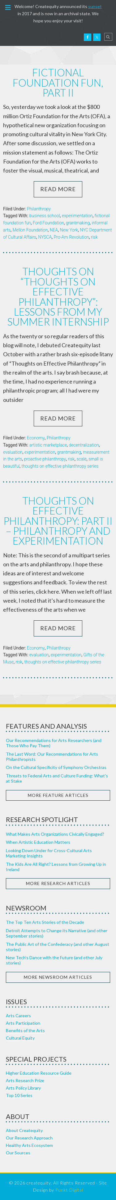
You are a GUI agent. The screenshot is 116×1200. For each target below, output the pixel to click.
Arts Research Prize (25, 1080)
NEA (54, 229)
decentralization (84, 445)
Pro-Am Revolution (71, 237)
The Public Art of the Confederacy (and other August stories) (57, 947)
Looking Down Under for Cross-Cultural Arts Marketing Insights (49, 853)
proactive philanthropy (45, 458)
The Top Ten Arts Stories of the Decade (45, 922)
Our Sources (18, 1152)
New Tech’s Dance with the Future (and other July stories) (54, 960)
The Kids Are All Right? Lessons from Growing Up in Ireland (56, 866)
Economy (36, 437)
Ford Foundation (48, 222)
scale (81, 458)
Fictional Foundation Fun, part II (58, 82)
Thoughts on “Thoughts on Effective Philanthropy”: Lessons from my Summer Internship (58, 296)
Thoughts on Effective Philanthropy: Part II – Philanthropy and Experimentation (58, 521)
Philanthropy (39, 208)
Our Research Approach (29, 1137)
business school (44, 215)
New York (69, 229)
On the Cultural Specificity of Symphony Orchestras (56, 767)
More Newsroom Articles (58, 977)
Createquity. (18, 36)
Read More (58, 189)
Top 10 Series (19, 1095)
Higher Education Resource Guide (38, 1073)
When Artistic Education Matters (38, 842)
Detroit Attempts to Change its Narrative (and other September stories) (56, 933)
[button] (8, 7)
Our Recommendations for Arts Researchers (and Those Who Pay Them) (53, 743)
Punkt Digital (69, 1190)
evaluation (13, 452)
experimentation (77, 215)
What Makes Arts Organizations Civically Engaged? (55, 834)
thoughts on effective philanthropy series (60, 466)
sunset (95, 6)
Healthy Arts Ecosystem (29, 1145)
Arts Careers (18, 1015)
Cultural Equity (20, 1037)
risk (94, 237)
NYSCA (45, 237)
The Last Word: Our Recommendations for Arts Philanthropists (52, 756)
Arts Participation (23, 1023)
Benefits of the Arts (25, 1030)
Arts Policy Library (23, 1087)
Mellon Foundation (30, 229)
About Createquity (24, 1130)
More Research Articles (58, 883)
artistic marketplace (48, 445)
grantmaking (78, 222)
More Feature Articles (58, 795)
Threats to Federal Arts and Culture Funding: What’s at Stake (57, 778)
